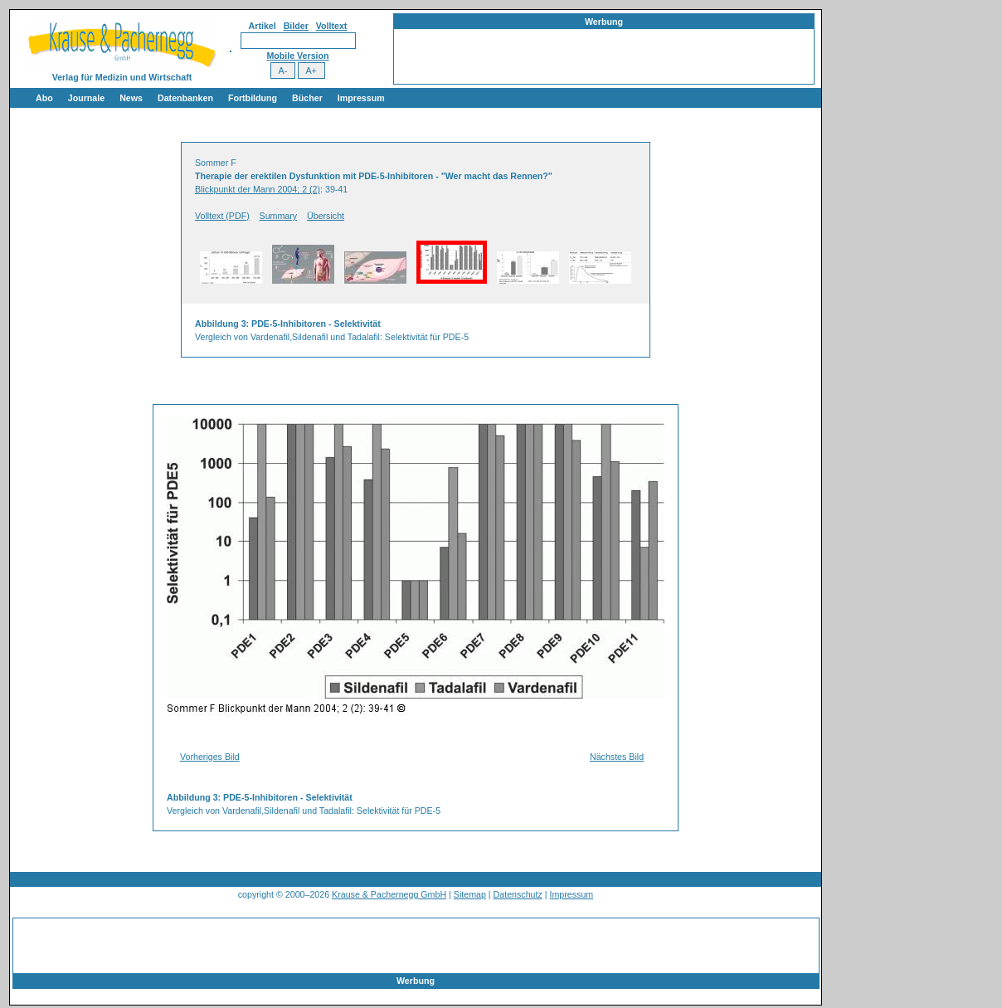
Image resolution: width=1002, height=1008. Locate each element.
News (131, 98)
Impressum (361, 98)
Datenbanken (185, 98)
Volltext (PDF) (222, 216)
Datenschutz (518, 894)
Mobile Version (297, 56)
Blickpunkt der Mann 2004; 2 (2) (257, 189)
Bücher (307, 98)
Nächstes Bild (617, 757)
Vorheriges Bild (210, 757)
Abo (44, 98)
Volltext (332, 26)
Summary (279, 216)
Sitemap (470, 894)
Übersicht (325, 216)
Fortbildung (252, 98)
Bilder (296, 26)
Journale (86, 98)
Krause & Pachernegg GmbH (389, 894)
